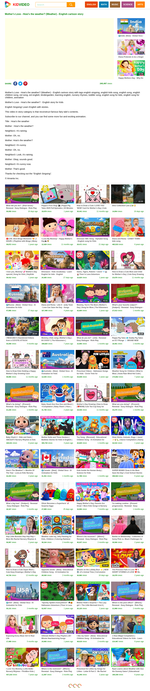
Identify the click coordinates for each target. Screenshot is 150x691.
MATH (104, 4)
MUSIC (115, 4)
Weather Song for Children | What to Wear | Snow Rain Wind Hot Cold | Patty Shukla (127, 373)
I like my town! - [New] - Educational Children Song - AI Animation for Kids (92, 638)
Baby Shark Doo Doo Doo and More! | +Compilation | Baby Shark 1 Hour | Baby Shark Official (57, 406)
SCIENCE (127, 4)
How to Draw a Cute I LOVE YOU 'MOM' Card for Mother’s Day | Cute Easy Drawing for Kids (91, 208)
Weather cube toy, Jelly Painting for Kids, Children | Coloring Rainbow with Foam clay (56, 539)
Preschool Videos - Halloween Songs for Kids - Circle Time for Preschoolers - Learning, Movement (92, 373)
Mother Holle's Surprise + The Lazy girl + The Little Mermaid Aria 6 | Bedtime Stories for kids (91, 605)
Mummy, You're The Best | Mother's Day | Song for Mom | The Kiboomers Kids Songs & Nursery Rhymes (92, 307)
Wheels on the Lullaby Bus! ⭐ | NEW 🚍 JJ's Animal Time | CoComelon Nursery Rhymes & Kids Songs (92, 572)
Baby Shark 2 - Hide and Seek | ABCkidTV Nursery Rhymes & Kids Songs (21, 439)
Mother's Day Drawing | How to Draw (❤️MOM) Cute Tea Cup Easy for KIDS (92, 406)
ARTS (140, 4)
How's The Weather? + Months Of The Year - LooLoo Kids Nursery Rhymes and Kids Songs (20, 472)
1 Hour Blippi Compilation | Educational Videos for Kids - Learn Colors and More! (127, 638)
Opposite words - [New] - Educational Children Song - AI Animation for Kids (57, 572)
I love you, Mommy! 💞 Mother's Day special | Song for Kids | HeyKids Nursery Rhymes (21, 274)
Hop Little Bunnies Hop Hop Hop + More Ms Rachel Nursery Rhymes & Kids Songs (21, 539)
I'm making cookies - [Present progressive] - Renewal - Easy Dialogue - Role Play (124, 505)
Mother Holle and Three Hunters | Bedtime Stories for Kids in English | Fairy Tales (56, 439)
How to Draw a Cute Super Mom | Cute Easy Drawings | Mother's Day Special (21, 572)
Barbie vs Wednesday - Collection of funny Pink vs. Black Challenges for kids (127, 539)
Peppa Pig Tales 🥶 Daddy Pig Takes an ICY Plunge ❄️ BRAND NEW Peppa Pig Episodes (127, 340)
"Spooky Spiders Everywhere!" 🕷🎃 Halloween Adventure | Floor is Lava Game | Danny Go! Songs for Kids (57, 605)
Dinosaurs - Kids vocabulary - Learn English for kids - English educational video (56, 274)
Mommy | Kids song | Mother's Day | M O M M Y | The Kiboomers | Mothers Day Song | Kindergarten (56, 340)
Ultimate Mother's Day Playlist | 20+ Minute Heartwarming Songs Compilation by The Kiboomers (56, 638)
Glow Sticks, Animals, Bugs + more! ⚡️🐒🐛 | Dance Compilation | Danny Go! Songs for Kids (127, 439)
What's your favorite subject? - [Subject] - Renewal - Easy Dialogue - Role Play (127, 307)
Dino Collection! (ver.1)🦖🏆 (124, 206)
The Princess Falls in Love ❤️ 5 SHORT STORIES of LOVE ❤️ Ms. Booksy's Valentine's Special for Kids (128, 572)
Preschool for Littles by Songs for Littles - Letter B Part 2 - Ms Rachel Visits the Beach (91, 671)
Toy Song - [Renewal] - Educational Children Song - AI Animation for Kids (91, 439)
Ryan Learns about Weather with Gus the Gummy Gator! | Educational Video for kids (128, 671)
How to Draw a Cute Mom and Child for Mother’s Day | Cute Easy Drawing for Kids (128, 274)
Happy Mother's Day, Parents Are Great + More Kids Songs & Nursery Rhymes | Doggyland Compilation (92, 505)
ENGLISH (91, 4)
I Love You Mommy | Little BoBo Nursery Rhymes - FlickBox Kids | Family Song (20, 671)
